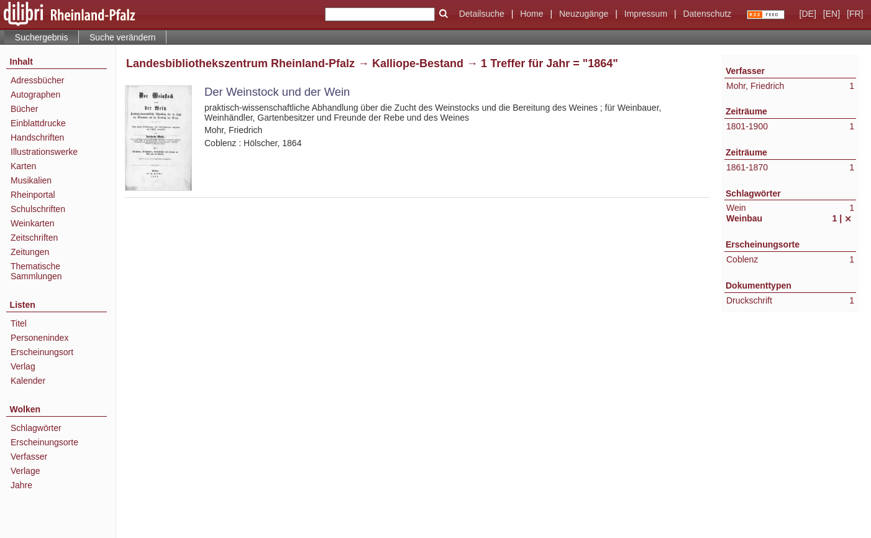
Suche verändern (122, 37)
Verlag (23, 366)
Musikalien (31, 180)
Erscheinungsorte (44, 442)
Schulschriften (38, 209)
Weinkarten (33, 223)
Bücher (24, 109)
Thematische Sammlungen (36, 271)
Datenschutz (707, 14)
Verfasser (29, 456)
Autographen (35, 95)
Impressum (645, 14)
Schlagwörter (36, 428)
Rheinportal (33, 195)
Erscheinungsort (42, 352)
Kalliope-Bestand (417, 63)
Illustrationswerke (44, 152)
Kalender (28, 381)
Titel (19, 323)
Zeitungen (30, 252)
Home (531, 14)
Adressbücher (37, 80)
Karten (23, 166)
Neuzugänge (583, 14)
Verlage (25, 471)
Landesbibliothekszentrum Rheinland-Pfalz (240, 63)
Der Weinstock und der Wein (277, 91)
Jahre (21, 485)
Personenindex (39, 338)
